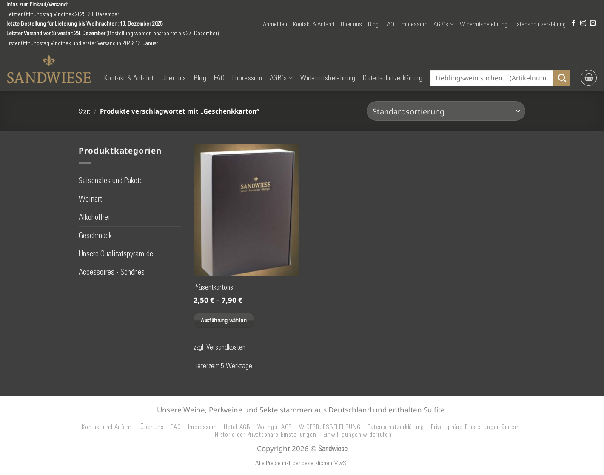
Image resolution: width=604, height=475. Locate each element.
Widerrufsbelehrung (483, 24)
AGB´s (443, 24)
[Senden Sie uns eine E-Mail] (593, 23)
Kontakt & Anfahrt (314, 24)
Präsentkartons (213, 287)
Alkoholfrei (94, 217)
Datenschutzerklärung (539, 24)
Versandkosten (225, 347)
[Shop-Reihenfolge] (446, 111)
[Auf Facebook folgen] (573, 23)
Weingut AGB (274, 427)
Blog (373, 24)
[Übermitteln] (561, 78)
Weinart (90, 199)
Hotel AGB (237, 427)
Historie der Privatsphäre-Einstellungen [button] (265, 434)
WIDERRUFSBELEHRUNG (329, 427)
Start (84, 111)
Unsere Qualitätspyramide (116, 254)
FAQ (389, 24)
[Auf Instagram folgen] (583, 23)
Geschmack (95, 235)
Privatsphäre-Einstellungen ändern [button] (475, 427)
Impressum (413, 24)
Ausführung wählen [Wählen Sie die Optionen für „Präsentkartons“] (224, 320)
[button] (275, 24)
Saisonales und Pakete (111, 180)
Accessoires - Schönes (112, 272)
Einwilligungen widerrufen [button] (357, 434)
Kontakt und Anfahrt (108, 427)
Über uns (351, 24)
